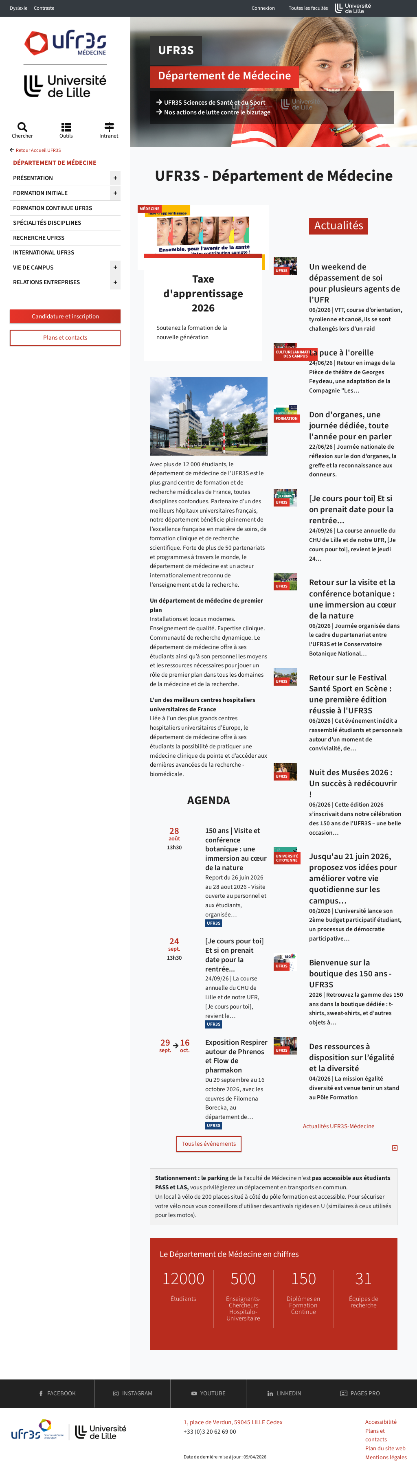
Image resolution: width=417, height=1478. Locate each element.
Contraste (44, 8)
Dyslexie (18, 8)
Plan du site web (385, 1448)
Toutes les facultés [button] (308, 8)
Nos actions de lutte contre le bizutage (213, 112)
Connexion (263, 8)
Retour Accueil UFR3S (38, 150)
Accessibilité (381, 1422)
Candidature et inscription (65, 316)
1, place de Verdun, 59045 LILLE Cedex (233, 1422)
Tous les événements (209, 1143)
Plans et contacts (65, 337)
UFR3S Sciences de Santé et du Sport (211, 102)
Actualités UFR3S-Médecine (339, 1126)
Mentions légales (386, 1457)
